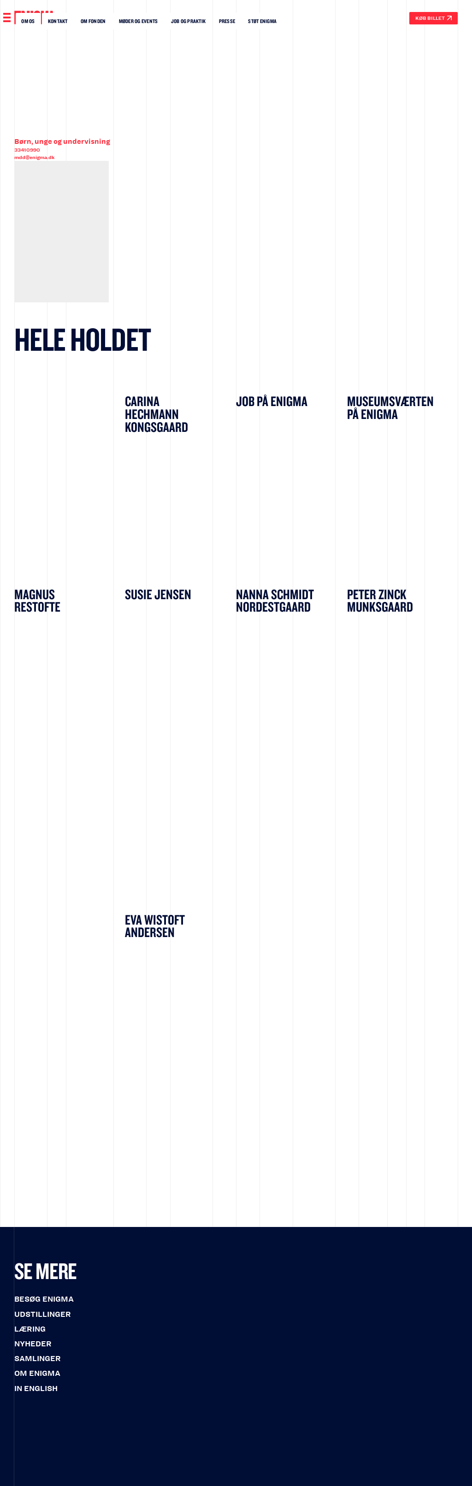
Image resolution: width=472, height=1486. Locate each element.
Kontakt (58, 21)
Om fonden (93, 21)
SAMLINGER (37, 1358)
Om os (28, 21)
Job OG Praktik (188, 21)
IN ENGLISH (36, 1388)
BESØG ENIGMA (44, 1299)
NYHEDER (33, 1344)
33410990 (27, 150)
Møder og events (138, 21)
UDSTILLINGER (42, 1314)
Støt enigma (262, 21)
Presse (227, 21)
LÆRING (30, 1329)
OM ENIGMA (37, 1373)
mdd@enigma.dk (34, 157)
